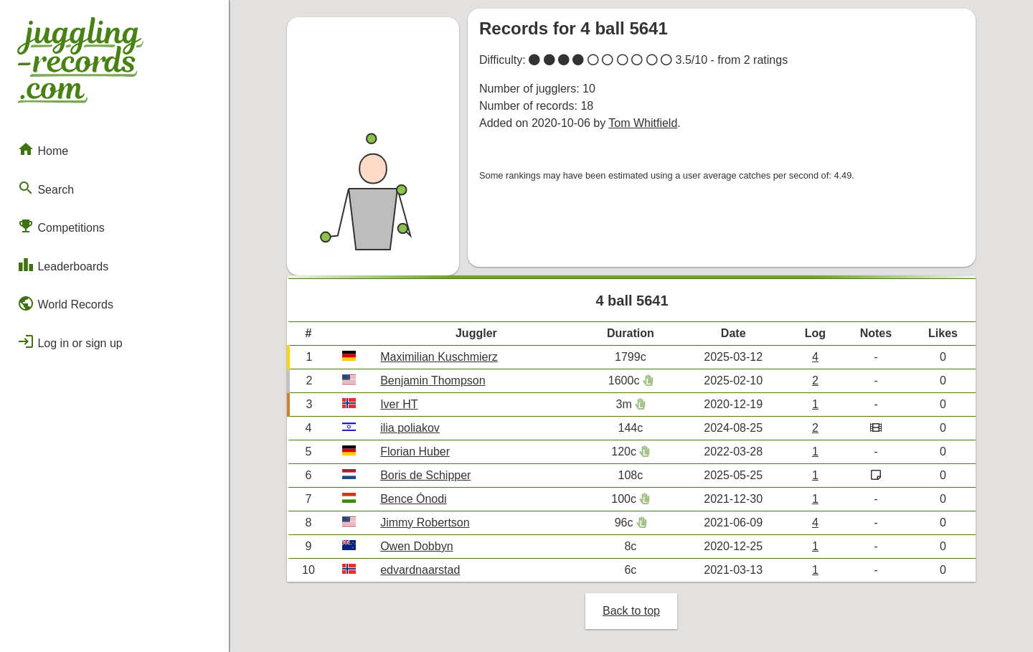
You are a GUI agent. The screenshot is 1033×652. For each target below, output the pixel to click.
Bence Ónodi (413, 499)
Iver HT (399, 404)
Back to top (631, 611)
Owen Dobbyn (416, 546)
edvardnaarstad (420, 570)
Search (45, 188)
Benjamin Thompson (432, 380)
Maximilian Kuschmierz (439, 357)
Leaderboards (62, 264)
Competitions (61, 226)
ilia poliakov (410, 428)
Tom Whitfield (642, 123)
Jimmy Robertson (424, 522)
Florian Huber (415, 451)
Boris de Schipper (425, 475)
